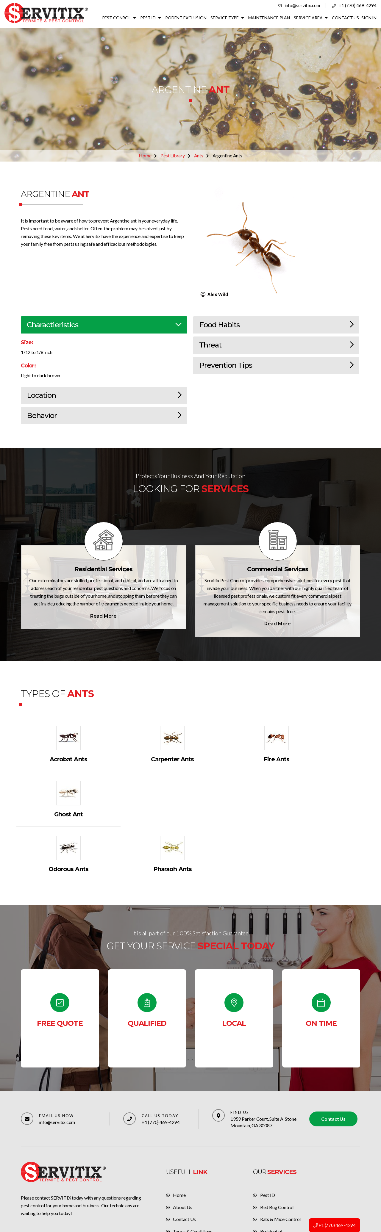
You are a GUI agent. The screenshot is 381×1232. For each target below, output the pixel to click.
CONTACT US (345, 17)
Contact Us (333, 1064)
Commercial (272, 1189)
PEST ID (149, 17)
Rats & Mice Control (280, 1164)
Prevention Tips (276, 365)
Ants (198, 155)
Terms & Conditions (192, 1177)
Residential (271, 1177)
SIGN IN (369, 17)
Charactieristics (104, 325)
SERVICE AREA (308, 17)
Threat (276, 345)
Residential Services (103, 569)
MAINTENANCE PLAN (270, 17)
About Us (182, 1152)
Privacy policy (187, 1189)
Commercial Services (277, 569)
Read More (103, 616)
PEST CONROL (118, 17)
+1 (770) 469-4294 (358, 5)
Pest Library (172, 155)
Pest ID (267, 1140)
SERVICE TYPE (226, 17)
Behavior (104, 415)
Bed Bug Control (276, 1152)
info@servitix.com (302, 5)
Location (104, 395)
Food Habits (276, 325)
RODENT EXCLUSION (187, 17)
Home (145, 155)
